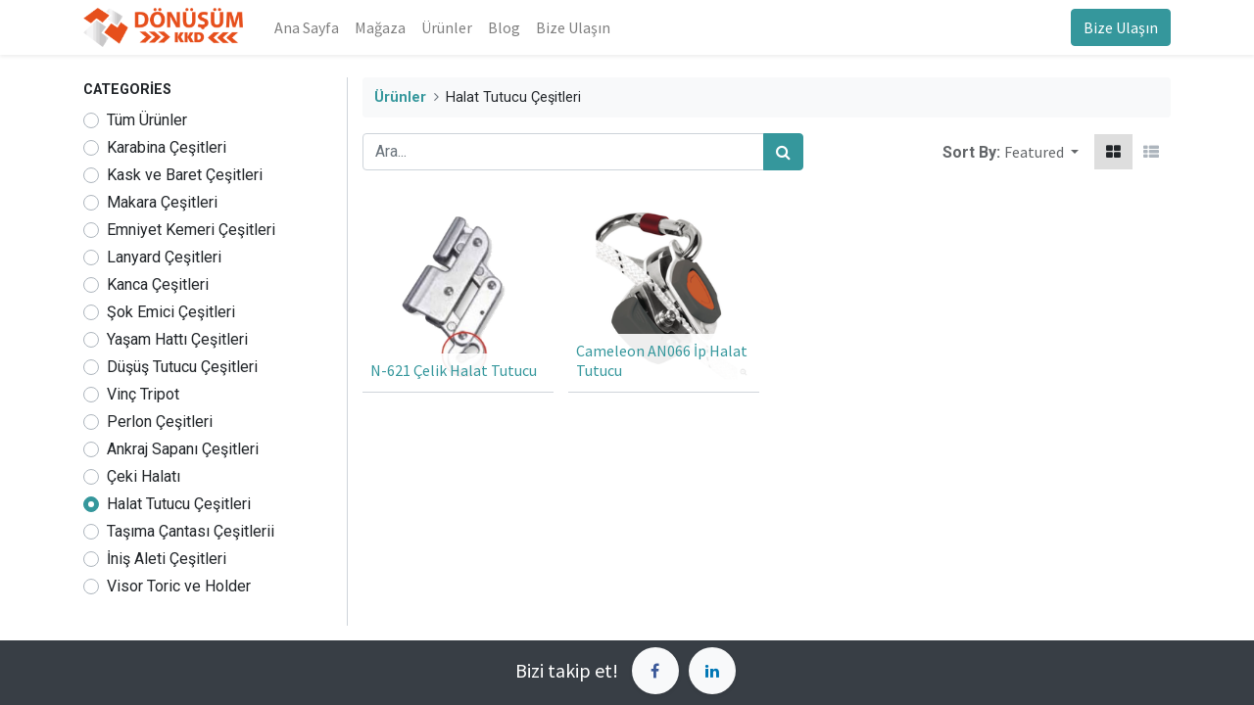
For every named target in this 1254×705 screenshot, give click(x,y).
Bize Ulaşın (1121, 27)
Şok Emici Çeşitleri (171, 312)
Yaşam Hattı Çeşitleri (177, 339)
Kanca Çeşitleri (158, 284)
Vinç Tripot (143, 394)
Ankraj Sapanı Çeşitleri (183, 449)
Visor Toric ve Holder (179, 586)
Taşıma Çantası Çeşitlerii (190, 531)
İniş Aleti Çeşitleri (166, 558)
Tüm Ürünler (147, 120)
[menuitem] (306, 27)
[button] (1041, 151)
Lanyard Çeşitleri (164, 257)
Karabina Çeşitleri (166, 147)
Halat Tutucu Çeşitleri (179, 503)
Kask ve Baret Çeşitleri (185, 174)
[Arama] (783, 151)
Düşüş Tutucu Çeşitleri (182, 366)
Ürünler (400, 97)
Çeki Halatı (143, 476)
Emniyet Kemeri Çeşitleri (191, 229)
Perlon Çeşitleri (160, 421)
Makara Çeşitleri (162, 202)
